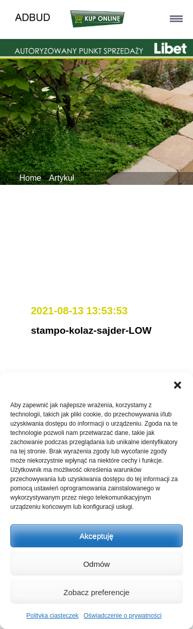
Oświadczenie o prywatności (122, 615)
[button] (177, 385)
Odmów (96, 564)
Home (31, 178)
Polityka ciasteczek (52, 615)
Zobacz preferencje (96, 592)
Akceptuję (97, 535)
